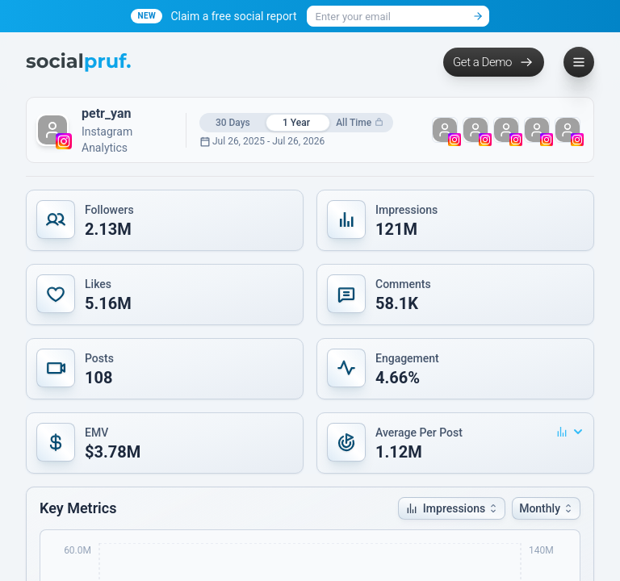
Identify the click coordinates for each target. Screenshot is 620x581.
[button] (165, 220)
